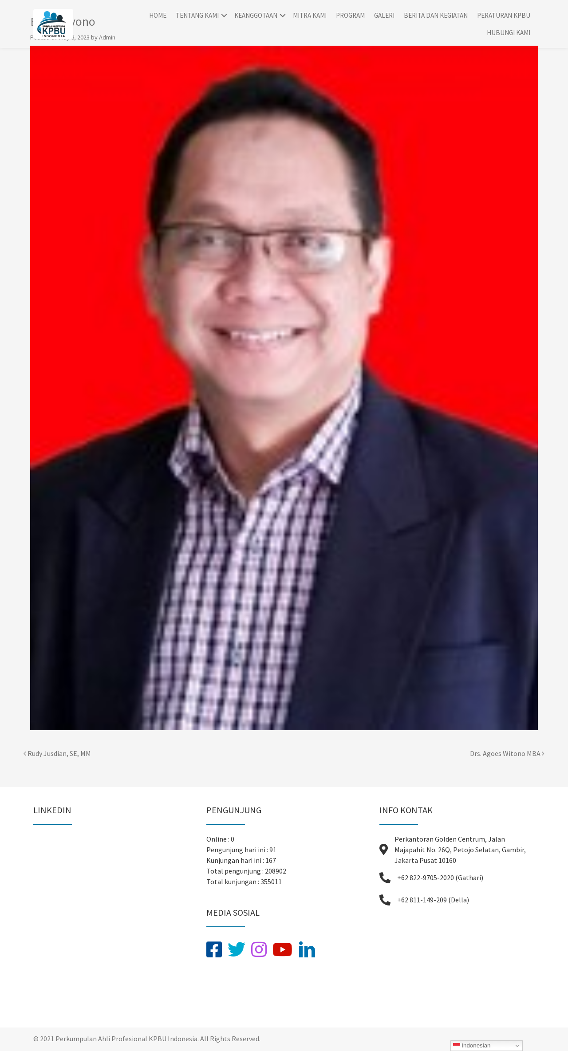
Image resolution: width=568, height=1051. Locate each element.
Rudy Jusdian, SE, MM (57, 753)
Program (350, 15)
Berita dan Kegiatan (436, 15)
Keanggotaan (255, 15)
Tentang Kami (197, 15)
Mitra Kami (310, 15)
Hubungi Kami (508, 32)
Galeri (384, 15)
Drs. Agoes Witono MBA (507, 753)
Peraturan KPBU (503, 15)
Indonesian (472, 1045)
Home (157, 15)
